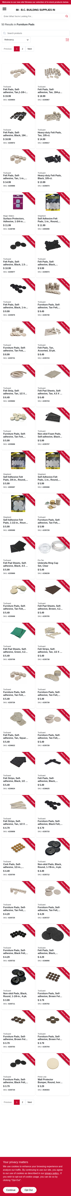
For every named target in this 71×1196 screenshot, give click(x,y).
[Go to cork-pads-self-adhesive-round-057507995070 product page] (18, 859)
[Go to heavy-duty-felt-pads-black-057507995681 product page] (53, 171)
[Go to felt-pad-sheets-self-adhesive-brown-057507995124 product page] (53, 601)
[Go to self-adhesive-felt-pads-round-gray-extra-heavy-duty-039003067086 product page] (53, 214)
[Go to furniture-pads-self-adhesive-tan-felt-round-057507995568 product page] (53, 902)
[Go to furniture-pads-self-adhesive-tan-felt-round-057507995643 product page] (18, 343)
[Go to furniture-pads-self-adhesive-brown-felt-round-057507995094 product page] (53, 988)
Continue (10, 1190)
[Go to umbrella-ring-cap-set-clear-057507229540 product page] (53, 558)
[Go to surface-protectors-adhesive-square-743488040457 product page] (18, 214)
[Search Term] (36, 16)
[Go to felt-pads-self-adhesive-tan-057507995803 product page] (18, 171)
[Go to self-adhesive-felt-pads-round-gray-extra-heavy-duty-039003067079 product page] (18, 515)
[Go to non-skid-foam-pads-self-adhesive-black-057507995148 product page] (53, 429)
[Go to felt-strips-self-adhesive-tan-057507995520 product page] (53, 644)
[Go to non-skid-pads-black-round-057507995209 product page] (53, 859)
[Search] (67, 16)
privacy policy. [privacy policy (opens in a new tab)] (52, 1173)
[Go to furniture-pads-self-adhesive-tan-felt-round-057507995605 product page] (53, 515)
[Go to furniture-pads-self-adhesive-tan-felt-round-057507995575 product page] (53, 730)
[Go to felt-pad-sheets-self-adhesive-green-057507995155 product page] (18, 644)
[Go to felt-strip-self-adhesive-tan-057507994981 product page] (18, 386)
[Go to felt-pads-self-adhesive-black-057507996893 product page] (18, 300)
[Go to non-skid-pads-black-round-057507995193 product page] (18, 988)
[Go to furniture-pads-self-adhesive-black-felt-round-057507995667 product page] (18, 945)
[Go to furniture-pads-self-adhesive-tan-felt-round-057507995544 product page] (18, 687)
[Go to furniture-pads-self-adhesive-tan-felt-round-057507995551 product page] (53, 687)
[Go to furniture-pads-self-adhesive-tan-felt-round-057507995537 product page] (18, 902)
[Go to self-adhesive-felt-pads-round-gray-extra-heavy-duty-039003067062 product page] (53, 472)
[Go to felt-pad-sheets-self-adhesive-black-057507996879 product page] (18, 558)
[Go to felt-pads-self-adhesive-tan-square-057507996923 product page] (18, 730)
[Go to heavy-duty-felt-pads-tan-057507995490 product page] (53, 128)
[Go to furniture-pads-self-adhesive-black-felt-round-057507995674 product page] (53, 816)
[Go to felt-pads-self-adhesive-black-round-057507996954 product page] (53, 945)
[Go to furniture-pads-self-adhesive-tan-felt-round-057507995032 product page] (18, 429)
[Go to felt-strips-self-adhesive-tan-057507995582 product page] (18, 816)
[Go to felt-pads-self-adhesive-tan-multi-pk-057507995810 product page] (53, 84)
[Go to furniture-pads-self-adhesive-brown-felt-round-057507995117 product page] (53, 1032)
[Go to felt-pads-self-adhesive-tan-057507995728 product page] (18, 84)
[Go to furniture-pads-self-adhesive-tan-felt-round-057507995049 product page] (18, 601)
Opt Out (29, 1190)
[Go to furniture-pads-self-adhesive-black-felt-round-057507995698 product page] (18, 1075)
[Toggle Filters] (67, 39)
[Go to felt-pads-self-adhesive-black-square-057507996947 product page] (53, 773)
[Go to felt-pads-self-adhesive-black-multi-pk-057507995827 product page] (18, 128)
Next (30, 49)
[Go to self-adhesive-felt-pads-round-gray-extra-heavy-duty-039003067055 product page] (18, 472)
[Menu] (4, 9)
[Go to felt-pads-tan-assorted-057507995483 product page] (53, 343)
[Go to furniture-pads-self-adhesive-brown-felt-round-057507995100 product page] (18, 1032)
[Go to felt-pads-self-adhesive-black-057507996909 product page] (18, 257)
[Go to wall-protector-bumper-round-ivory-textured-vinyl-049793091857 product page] (53, 1075)
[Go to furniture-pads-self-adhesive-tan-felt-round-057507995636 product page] (53, 300)
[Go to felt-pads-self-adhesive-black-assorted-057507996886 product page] (53, 257)
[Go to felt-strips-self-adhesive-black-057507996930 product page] (18, 773)
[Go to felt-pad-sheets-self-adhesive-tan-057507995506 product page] (53, 386)
